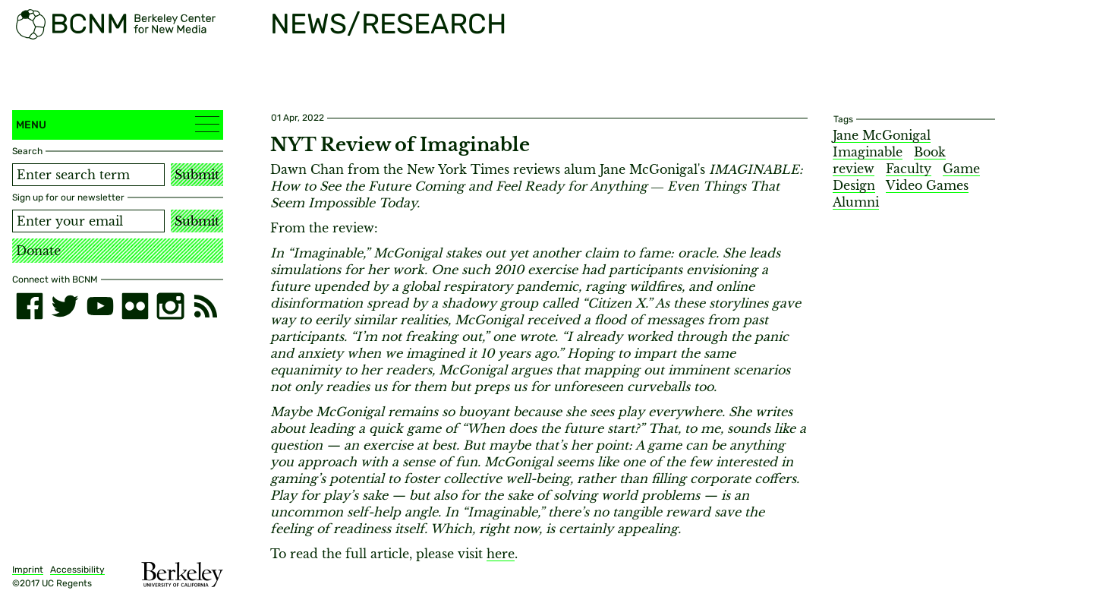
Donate (38, 250)
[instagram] (170, 306)
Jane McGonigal (882, 135)
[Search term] (88, 174)
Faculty (908, 168)
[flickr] (135, 306)
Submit (197, 174)
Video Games (927, 185)
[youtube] (100, 306)
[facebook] (29, 306)
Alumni (856, 202)
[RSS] (205, 306)
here (501, 553)
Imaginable (867, 151)
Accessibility (77, 569)
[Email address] (88, 221)
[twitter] (64, 306)
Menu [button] (117, 124)
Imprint (27, 569)
